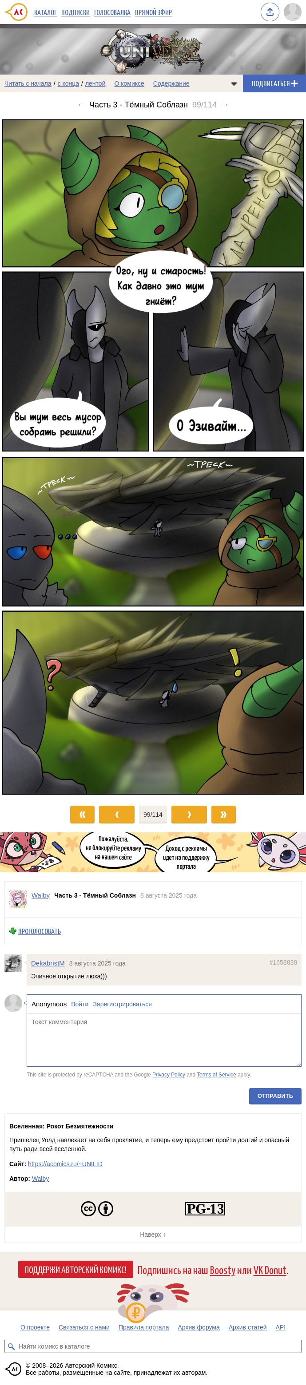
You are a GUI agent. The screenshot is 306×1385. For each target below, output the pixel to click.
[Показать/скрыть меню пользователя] (293, 12)
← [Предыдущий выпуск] (81, 104)
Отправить (275, 1095)
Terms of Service (216, 1075)
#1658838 (283, 962)
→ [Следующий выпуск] (225, 104)
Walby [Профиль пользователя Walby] (41, 895)
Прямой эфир (153, 12)
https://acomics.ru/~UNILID (65, 1163)
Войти (79, 1004)
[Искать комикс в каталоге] (11, 1346)
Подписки (75, 12)
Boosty (222, 1269)
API (281, 1327)
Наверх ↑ (153, 1234)
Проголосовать (39, 931)
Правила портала (144, 1327)
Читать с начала (28, 83)
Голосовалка (112, 12)
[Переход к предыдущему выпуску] (38, 457)
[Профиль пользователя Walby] (18, 899)
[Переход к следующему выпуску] (153, 457)
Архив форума (198, 1327)
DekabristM (48, 963)
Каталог (45, 12)
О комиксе (129, 83)
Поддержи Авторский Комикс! (76, 1269)
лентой (95, 83)
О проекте (35, 1327)
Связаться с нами (84, 1327)
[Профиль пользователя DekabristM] (15, 963)
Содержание (171, 83)
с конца (68, 83)
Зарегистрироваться (122, 1004)
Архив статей (248, 1327)
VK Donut (270, 1269)
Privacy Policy (168, 1075)
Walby (40, 1178)
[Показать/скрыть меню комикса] (234, 83)
